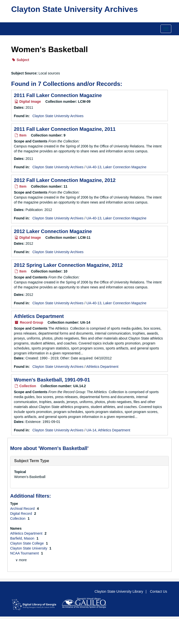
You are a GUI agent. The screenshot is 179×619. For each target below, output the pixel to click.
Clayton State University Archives (74, 9)
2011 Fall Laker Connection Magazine (58, 95)
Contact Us (158, 591)
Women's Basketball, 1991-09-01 (52, 379)
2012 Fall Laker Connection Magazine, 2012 (65, 180)
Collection (18, 518)
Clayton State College (27, 543)
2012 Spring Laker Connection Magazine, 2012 (68, 265)
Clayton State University (29, 548)
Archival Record (23, 509)
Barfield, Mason (22, 538)
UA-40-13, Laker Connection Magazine (117, 167)
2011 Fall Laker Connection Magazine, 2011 (65, 129)
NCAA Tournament (25, 553)
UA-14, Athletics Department (108, 430)
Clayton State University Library (118, 591)
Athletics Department (39, 316)
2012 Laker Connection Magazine (53, 231)
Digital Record (21, 514)
